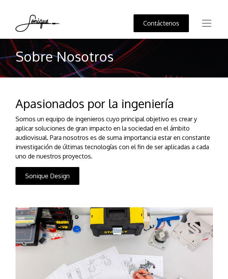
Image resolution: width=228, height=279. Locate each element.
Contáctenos (161, 23)
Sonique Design (47, 176)
